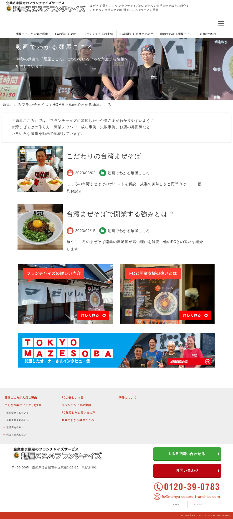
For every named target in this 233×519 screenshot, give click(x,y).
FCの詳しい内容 (66, 34)
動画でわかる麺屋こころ (176, 34)
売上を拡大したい (16, 434)
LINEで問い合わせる (187, 454)
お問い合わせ (187, 470)
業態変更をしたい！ (17, 413)
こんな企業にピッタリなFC (23, 405)
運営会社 (176, 504)
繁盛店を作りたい (16, 427)
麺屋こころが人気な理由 (32, 34)
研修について (208, 34)
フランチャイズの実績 (98, 34)
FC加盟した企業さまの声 (137, 34)
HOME (58, 105)
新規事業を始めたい (17, 420)
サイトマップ (198, 504)
